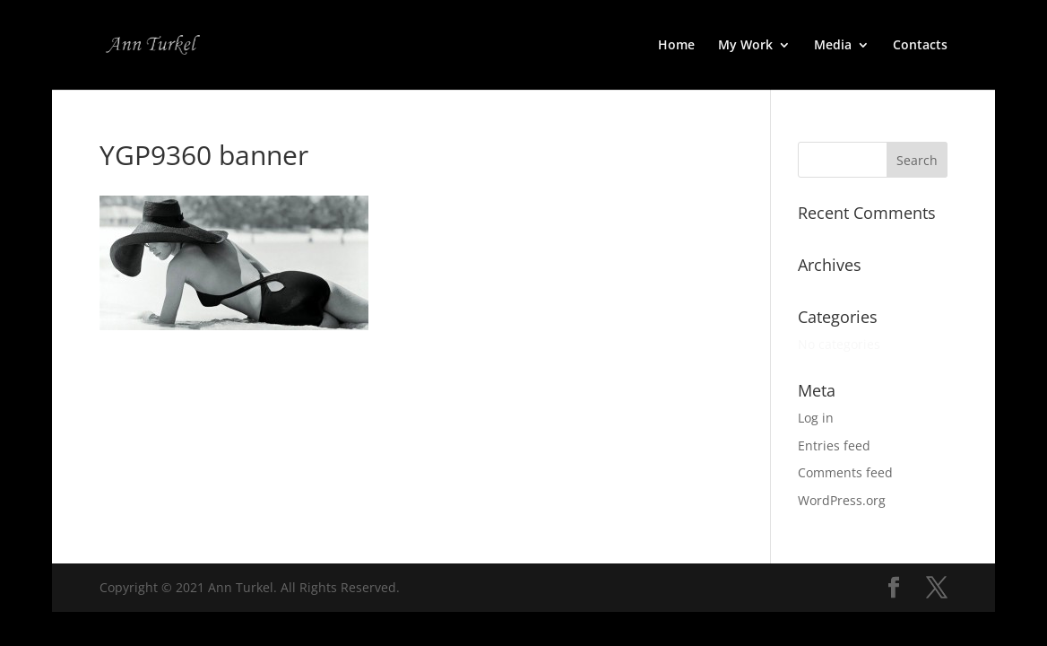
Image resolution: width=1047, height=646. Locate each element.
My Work (745, 46)
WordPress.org (842, 500)
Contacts (920, 46)
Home (676, 46)
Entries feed (834, 445)
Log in (816, 417)
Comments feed (845, 472)
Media (833, 46)
